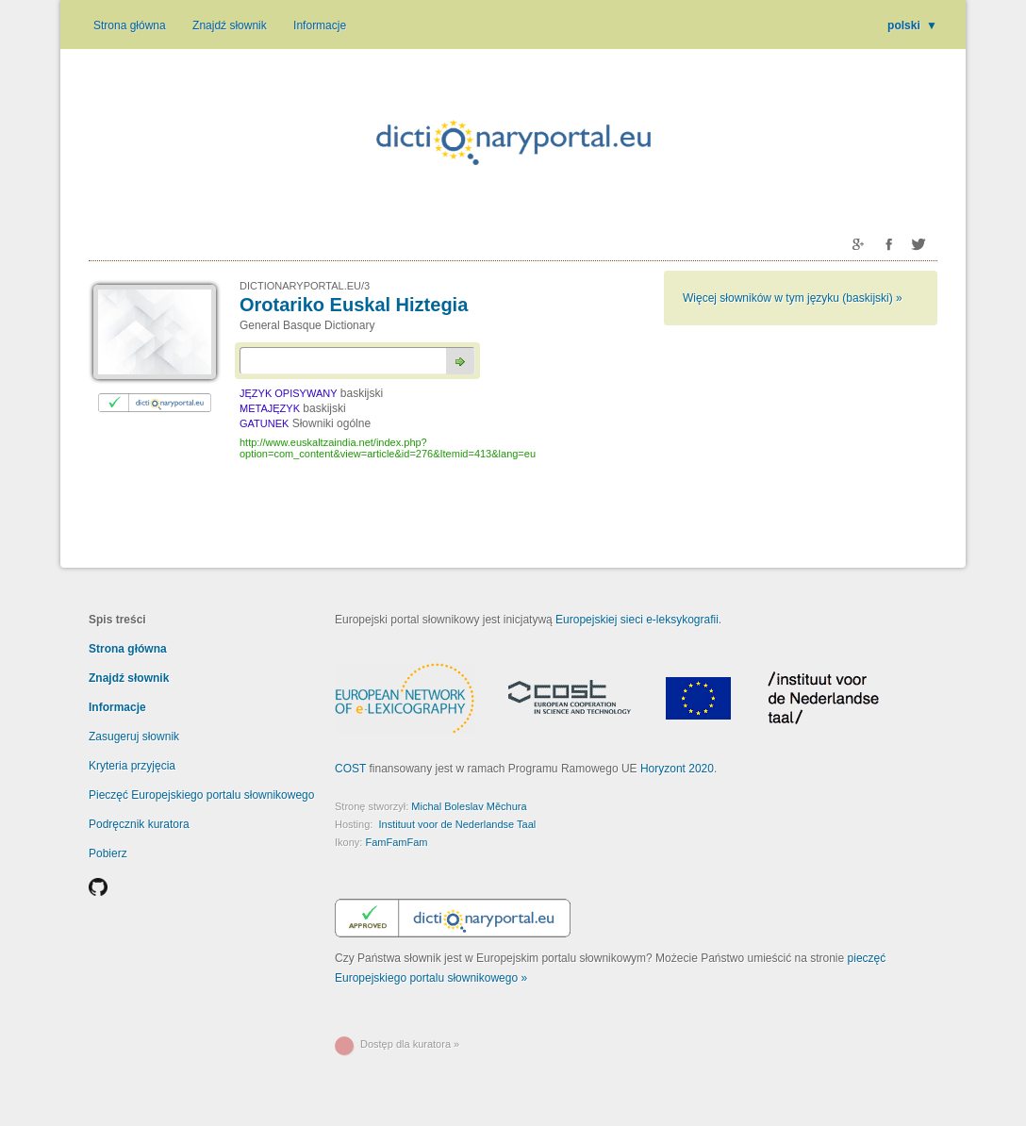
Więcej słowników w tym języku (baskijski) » (792, 298)
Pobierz (108, 853)
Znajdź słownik (229, 25)
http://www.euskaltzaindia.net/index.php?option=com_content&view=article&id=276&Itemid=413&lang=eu (388, 448)
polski (912, 25)
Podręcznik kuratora (139, 824)
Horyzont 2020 (677, 768)
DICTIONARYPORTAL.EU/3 (305, 285)
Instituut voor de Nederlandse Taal (457, 824)
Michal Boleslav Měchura (468, 806)
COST (350, 768)
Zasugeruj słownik (134, 736)
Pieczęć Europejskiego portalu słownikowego (201, 795)
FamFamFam (396, 842)
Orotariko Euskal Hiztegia (354, 304)
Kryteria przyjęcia (132, 765)
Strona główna (129, 25)
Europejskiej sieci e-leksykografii (637, 619)
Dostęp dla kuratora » (409, 1044)
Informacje (319, 25)
